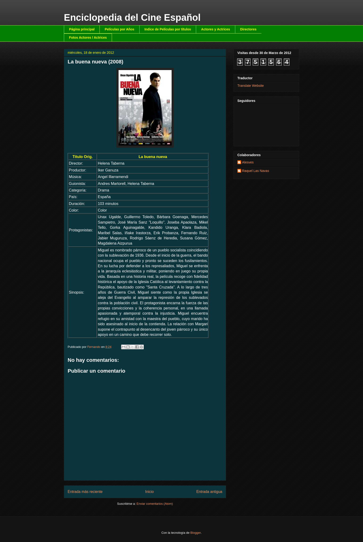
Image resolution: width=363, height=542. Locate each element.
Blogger (195, 532)
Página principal (82, 29)
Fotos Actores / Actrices (88, 37)
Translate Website (250, 86)
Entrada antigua (209, 492)
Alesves (248, 162)
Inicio (149, 492)
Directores (248, 29)
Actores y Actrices (215, 29)
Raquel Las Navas (255, 171)
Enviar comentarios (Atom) (154, 503)
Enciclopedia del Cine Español (132, 17)
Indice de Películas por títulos (167, 29)
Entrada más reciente (85, 492)
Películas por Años (119, 29)
